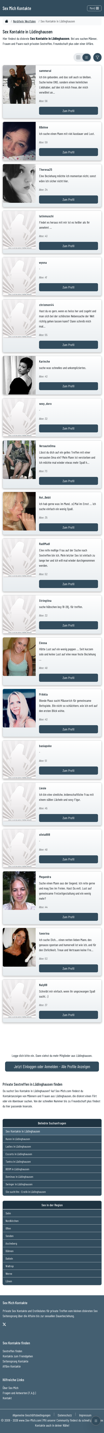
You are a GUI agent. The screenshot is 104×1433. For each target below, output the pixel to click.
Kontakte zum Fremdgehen (18, 1356)
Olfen (8, 1228)
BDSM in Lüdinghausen (17, 1169)
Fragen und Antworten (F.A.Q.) (19, 1393)
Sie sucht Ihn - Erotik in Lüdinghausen (26, 1191)
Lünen (9, 1281)
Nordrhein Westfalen (24, 21)
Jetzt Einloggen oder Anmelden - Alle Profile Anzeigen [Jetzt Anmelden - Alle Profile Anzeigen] (52, 1066)
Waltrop (10, 1266)
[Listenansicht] (86, 57)
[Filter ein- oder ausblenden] (97, 57)
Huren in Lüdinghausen (18, 1139)
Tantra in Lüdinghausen (18, 1161)
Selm (8, 1213)
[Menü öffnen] (96, 1420)
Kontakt (7, 1398)
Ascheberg (11, 1243)
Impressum (85, 1415)
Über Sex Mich (10, 1388)
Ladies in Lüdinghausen (18, 1146)
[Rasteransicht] (78, 57)
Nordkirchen (12, 1220)
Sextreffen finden (12, 1351)
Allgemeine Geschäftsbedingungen (31, 1415)
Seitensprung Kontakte (15, 1361)
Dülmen (10, 1251)
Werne (9, 1273)
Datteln (9, 1258)
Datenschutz (65, 1415)
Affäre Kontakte (12, 1366)
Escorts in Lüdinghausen (19, 1154)
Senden (10, 1236)
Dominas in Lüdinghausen (19, 1176)
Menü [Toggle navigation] (94, 8)
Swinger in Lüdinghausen (19, 1184)
